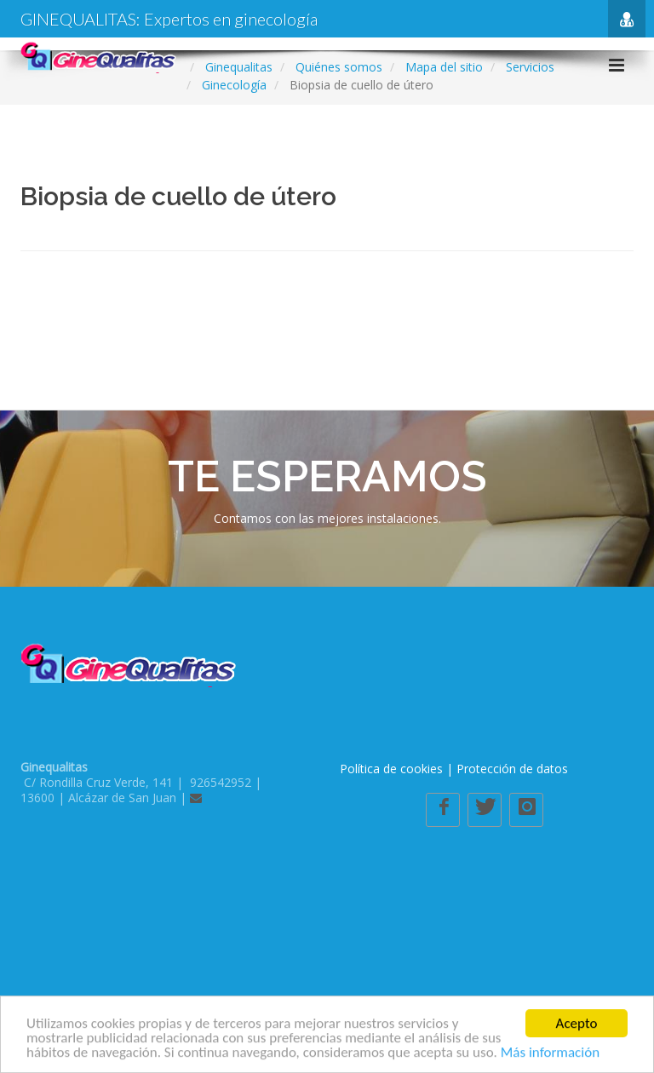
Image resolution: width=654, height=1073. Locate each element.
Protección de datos (512, 768)
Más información (550, 1055)
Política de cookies (391, 768)
